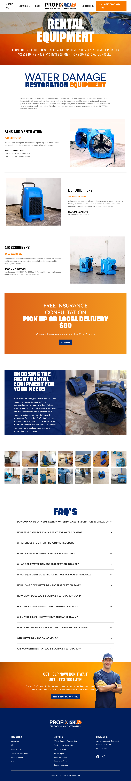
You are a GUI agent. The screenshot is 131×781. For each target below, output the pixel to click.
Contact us (16, 749)
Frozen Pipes (59, 753)
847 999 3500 (102, 749)
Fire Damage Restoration (64, 745)
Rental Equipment (61, 765)
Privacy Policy (17, 758)
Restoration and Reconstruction (60, 759)
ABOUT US (9, 6)
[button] (25, 6)
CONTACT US (88, 5)
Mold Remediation (61, 749)
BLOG (37, 5)
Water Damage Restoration (65, 741)
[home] (60, 6)
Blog (13, 745)
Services (14, 762)
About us (15, 741)
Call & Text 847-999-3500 (65, 696)
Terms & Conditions (19, 753)
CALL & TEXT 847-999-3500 (109, 6)
